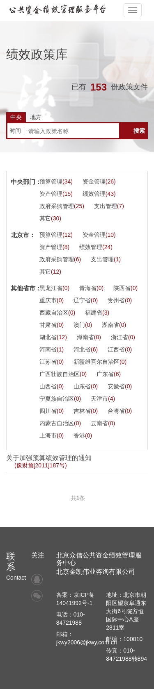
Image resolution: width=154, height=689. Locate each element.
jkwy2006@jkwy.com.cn (86, 642)
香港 (83, 435)
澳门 (83, 325)
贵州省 (120, 300)
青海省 (91, 288)
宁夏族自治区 (60, 398)
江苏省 (51, 361)
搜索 (139, 130)
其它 (50, 218)
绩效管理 (99, 193)
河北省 (86, 349)
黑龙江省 (54, 288)
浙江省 (123, 337)
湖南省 (114, 325)
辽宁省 (86, 300)
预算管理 (56, 181)
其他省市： (26, 288)
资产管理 (56, 193)
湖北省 (53, 337)
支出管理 (109, 206)
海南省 (89, 337)
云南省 (103, 423)
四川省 (51, 411)
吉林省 (86, 411)
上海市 (51, 435)
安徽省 (120, 386)
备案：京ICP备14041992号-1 (75, 599)
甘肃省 (51, 325)
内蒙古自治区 (60, 423)
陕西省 (125, 288)
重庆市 (51, 300)
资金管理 (99, 181)
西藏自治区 (57, 312)
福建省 (97, 312)
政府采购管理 (61, 206)
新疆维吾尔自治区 (100, 361)
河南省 (51, 349)
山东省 (86, 386)
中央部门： (26, 181)
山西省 (51, 386)
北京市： (23, 234)
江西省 (120, 349)
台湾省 (120, 411)
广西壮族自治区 (63, 374)
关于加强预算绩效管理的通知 (49, 461)
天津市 (103, 398)
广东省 (109, 374)
